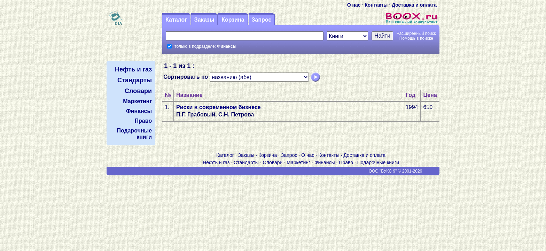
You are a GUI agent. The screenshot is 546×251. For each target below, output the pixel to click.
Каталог (176, 20)
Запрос (261, 20)
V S (127, 171)
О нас (354, 5)
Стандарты (246, 162)
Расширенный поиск (416, 33)
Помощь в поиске (416, 38)
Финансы (324, 162)
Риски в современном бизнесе (218, 107)
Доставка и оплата (414, 5)
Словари (273, 162)
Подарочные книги (378, 162)
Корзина (232, 20)
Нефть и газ (216, 162)
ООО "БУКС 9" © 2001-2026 (395, 171)
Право (346, 162)
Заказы (204, 20)
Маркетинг (298, 162)
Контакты (376, 5)
